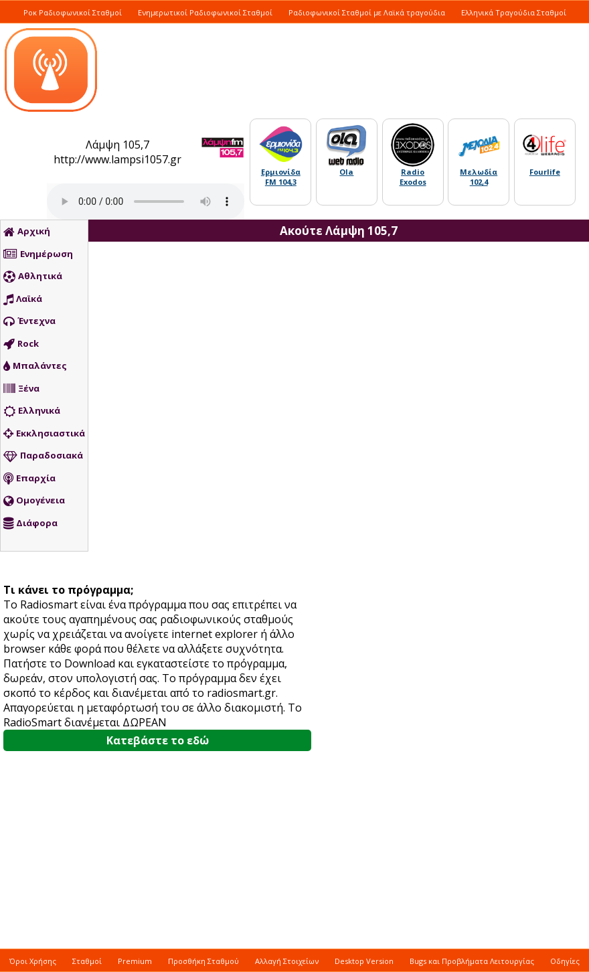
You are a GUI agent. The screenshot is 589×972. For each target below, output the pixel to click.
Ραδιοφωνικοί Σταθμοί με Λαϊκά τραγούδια (366, 12)
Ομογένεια (34, 500)
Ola (346, 172)
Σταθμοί (87, 961)
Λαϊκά (22, 299)
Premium (135, 961)
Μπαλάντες (35, 366)
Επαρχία (29, 478)
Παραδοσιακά (43, 456)
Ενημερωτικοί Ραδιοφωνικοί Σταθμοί (205, 12)
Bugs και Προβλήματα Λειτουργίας (472, 961)
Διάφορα (30, 523)
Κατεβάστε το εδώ (157, 740)
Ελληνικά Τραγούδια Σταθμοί (513, 12)
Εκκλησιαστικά (44, 433)
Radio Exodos (413, 177)
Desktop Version (364, 961)
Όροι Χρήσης (32, 961)
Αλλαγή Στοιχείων (287, 961)
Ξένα (21, 389)
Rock (21, 344)
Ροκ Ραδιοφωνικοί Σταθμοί (72, 12)
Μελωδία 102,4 (478, 177)
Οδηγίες (565, 961)
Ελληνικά (31, 411)
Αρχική (26, 231)
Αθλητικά (32, 276)
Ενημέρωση (38, 254)
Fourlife (544, 172)
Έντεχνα (29, 321)
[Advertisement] (428, 485)
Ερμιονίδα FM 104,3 (281, 177)
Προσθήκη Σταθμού (203, 961)
